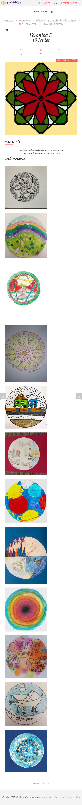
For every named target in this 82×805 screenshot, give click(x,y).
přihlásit (57, 153)
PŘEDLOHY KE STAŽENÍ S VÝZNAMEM (56, 20)
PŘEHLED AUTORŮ (28, 24)
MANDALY (8, 20)
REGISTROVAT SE (69, 3)
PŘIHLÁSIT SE (43, 3)
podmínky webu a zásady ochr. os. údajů (48, 797)
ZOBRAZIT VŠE (41, 783)
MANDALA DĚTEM (53, 24)
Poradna (24, 20)
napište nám (74, 797)
